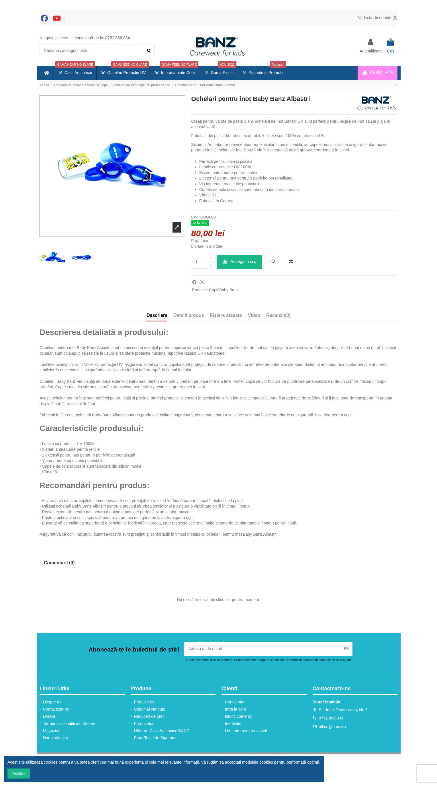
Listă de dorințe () (377, 17)
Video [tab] (254, 315)
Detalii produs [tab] (188, 315)
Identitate (233, 723)
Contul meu (235, 702)
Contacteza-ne (56, 709)
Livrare (49, 716)
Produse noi (145, 702)
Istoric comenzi (238, 716)
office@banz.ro (332, 726)
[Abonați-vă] (346, 649)
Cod (195, 217)
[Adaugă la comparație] (291, 262)
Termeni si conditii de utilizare (69, 723)
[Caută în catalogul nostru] (149, 50)
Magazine (51, 730)
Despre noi (52, 702)
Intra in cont (235, 709)
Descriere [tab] (156, 315)
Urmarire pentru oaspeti (246, 730)
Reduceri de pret (149, 716)
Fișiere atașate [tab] (226, 315)
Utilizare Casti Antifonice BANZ (161, 730)
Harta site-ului (55, 738)
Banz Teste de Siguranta (156, 738)
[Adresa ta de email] (262, 649)
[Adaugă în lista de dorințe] (273, 262)
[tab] (278, 317)
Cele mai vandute (149, 709)
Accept (19, 773)
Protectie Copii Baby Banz (215, 290)
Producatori (144, 723)
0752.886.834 (117, 38)
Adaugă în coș (239, 261)
